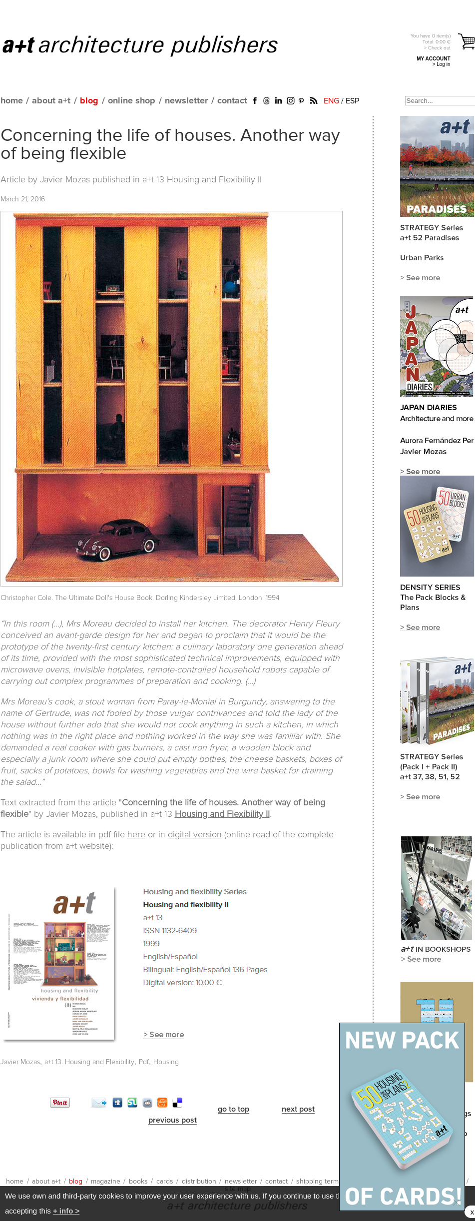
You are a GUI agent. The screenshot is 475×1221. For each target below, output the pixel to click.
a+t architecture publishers (152, 45)
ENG (331, 101)
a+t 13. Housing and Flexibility (89, 1062)
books (138, 1181)
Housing (166, 1062)
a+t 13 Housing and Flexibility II (202, 179)
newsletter (186, 100)
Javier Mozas (20, 1062)
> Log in (442, 64)
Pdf (144, 1062)
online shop (131, 100)
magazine (105, 1181)
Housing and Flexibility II (222, 814)
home (11, 100)
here (136, 834)
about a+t (51, 100)
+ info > (66, 1211)
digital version (195, 834)
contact (232, 100)
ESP (352, 101)
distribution (199, 1181)
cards (164, 1181)
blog (89, 100)
